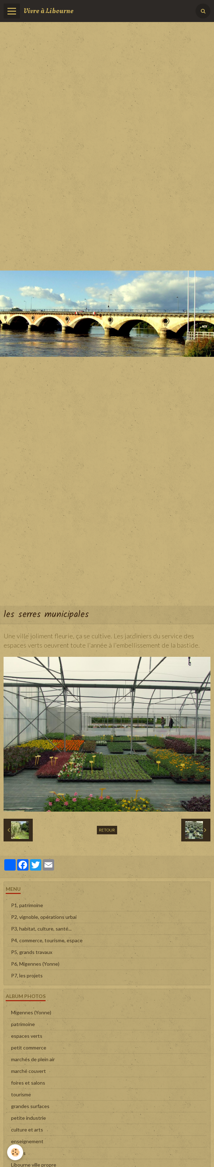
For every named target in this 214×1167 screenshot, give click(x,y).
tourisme (21, 1094)
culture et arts (27, 1130)
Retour (107, 830)
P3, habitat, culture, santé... (41, 929)
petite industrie (28, 1118)
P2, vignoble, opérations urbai (44, 917)
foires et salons (28, 1083)
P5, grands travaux (31, 952)
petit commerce (28, 1048)
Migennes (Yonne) (31, 1012)
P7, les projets (27, 975)
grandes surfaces (30, 1106)
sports (18, 1153)
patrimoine (23, 1024)
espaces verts (26, 1036)
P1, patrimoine (27, 905)
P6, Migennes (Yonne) (35, 964)
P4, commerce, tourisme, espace (47, 940)
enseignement (27, 1141)
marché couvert (28, 1071)
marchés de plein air (33, 1059)
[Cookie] (15, 1152)
